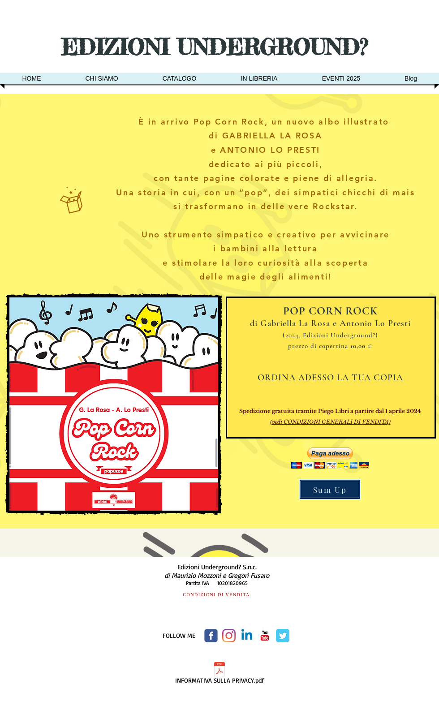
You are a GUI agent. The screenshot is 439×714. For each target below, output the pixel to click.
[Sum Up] (330, 489)
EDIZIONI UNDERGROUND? (218, 47)
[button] (330, 458)
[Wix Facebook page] (211, 635)
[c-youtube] (264, 635)
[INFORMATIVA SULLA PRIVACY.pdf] (219, 674)
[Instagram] (229, 635)
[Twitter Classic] (282, 635)
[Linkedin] (247, 635)
